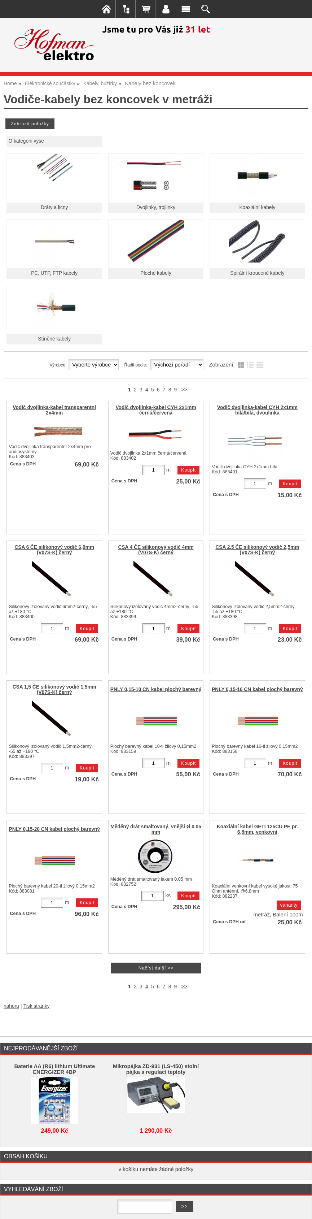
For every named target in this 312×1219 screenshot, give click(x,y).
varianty (289, 905)
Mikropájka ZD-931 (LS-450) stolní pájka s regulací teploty (156, 1069)
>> (184, 389)
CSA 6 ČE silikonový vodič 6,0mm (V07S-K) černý (54, 550)
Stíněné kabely (54, 339)
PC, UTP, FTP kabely (54, 273)
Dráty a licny (54, 207)
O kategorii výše (26, 141)
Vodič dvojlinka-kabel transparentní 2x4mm (54, 410)
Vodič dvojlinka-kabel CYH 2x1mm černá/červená (155, 410)
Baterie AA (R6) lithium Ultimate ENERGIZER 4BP (54, 1069)
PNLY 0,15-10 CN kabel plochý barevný (155, 689)
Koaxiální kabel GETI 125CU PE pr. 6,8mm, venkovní (257, 829)
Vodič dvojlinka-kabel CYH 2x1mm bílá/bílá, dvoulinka (257, 410)
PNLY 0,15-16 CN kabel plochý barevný (257, 689)
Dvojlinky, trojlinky (155, 207)
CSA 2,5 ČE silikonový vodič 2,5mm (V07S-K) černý (257, 550)
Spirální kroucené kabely (257, 273)
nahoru (11, 1006)
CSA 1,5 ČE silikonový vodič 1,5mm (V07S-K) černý (54, 689)
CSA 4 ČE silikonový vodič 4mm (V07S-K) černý (155, 550)
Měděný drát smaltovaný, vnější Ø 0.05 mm (155, 829)
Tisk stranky (36, 1006)
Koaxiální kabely (257, 207)
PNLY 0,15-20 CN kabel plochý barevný (54, 829)
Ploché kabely (155, 273)
